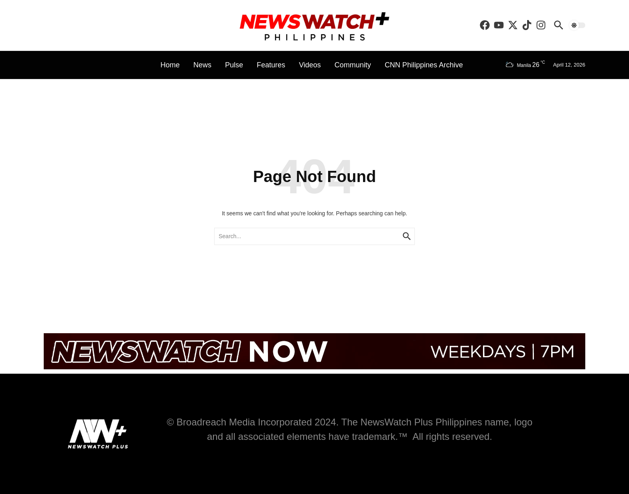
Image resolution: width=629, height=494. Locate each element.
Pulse (234, 65)
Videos (310, 65)
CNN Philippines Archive (424, 65)
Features (271, 65)
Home (170, 65)
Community (353, 65)
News (202, 65)
